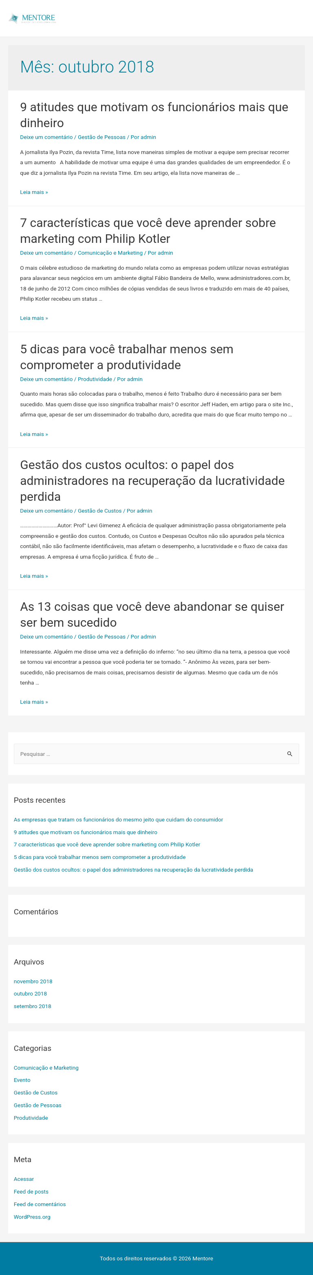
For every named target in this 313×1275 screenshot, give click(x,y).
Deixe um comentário (46, 137)
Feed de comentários (40, 1204)
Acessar (24, 1179)
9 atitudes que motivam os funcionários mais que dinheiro (85, 832)
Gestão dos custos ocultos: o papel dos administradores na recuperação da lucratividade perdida (152, 481)
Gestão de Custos (100, 510)
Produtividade (95, 379)
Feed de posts (31, 1191)
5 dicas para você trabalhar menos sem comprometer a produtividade (100, 857)
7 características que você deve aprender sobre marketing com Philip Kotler (107, 844)
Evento (22, 1080)
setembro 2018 (32, 1006)
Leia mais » (34, 192)
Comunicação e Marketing (110, 252)
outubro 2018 (30, 993)
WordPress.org (32, 1216)
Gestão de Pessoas (102, 137)
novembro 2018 (33, 981)
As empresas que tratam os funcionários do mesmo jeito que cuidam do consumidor (118, 819)
